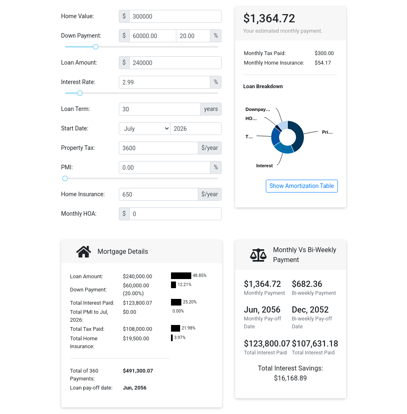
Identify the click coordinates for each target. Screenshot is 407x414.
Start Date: (75, 128)
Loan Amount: (79, 62)
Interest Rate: (78, 82)
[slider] (96, 47)
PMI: (67, 167)
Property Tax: (78, 147)
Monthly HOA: (79, 213)
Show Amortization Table (302, 186)
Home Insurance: (83, 194)
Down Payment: (81, 35)
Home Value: (77, 16)
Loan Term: (75, 109)
